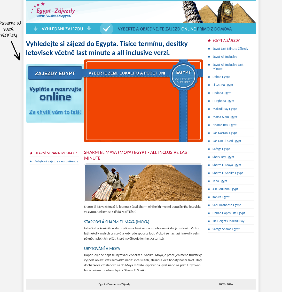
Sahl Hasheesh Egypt (226, 205)
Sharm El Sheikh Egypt (227, 173)
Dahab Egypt (221, 77)
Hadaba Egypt (221, 93)
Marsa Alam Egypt (224, 117)
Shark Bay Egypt (223, 157)
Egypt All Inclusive (224, 57)
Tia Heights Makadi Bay (228, 221)
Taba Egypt (219, 181)
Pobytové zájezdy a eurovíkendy (56, 161)
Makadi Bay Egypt (224, 109)
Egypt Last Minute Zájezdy (230, 49)
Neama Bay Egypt (224, 125)
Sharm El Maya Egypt (226, 165)
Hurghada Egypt (223, 101)
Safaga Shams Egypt (226, 229)
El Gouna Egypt (222, 85)
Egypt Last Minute (62, 12)
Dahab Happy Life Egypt (228, 213)
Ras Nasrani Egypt (224, 133)
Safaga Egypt (221, 149)
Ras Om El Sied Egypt (226, 141)
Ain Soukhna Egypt (225, 189)
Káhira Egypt (221, 197)
